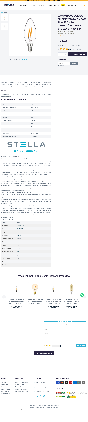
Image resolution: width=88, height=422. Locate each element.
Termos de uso (19, 384)
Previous (3, 297)
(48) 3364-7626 (39, 382)
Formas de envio (20, 387)
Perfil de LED (55, 5)
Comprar (77, 54)
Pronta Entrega (5, 393)
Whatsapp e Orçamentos (42, 387)
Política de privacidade (21, 382)
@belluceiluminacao (44, 353)
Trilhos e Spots (47, 5)
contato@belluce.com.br (42, 391)
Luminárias (33, 5)
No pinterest (24, 59)
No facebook (22, 59)
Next (85, 297)
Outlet (61, 5)
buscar (76, 5)
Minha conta (80, 5)
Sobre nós (4, 382)
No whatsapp (27, 59)
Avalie (68, 35)
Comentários (65, 339)
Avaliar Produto (81, 345)
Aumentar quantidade (65, 54)
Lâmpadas (39, 5)
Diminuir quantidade (59, 54)
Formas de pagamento (21, 391)
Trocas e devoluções (21, 389)
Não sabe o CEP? (61, 65)
